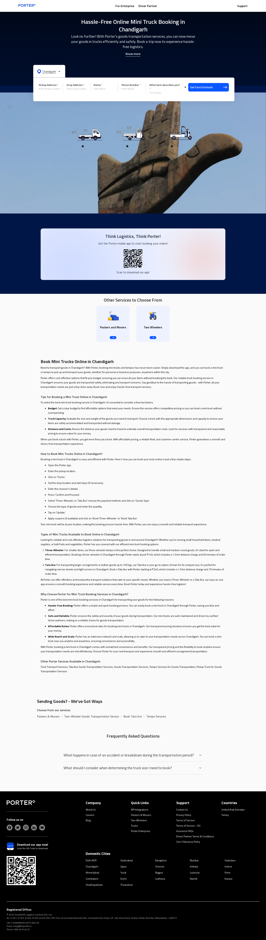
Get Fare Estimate (208, 87)
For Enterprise (124, 6)
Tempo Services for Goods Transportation (172, 667)
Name (98, 85)
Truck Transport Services (54, 667)
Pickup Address (48, 85)
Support (242, 6)
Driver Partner (148, 6)
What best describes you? (164, 86)
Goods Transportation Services (131, 667)
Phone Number (131, 85)
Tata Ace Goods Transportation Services (91, 667)
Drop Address (75, 85)
